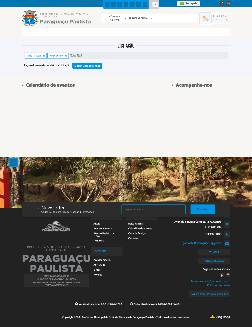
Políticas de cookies (218, 285)
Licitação (40, 55)
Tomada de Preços (58, 55)
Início (29, 55)
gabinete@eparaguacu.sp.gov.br (202, 243)
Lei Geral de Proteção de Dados (209, 293)
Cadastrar (202, 209)
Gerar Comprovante (87, 65)
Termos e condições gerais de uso (210, 281)
